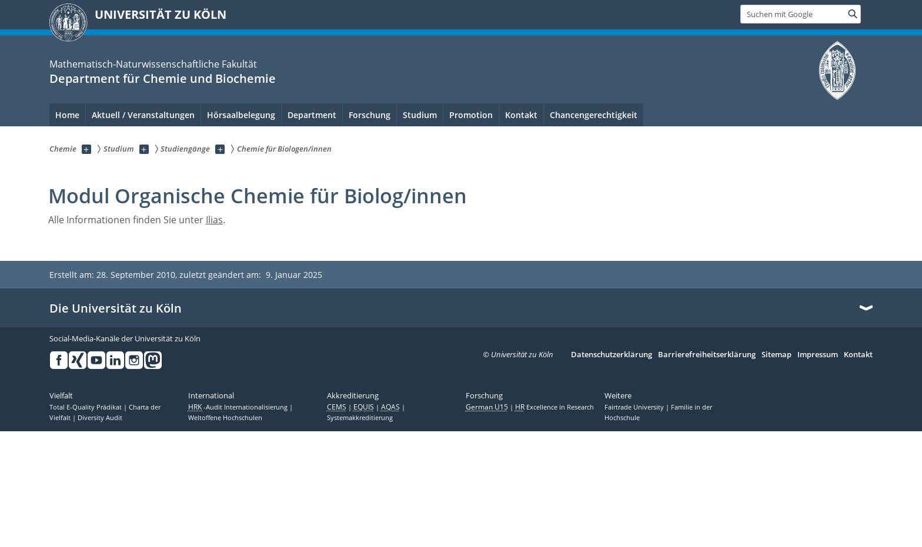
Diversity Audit (100, 418)
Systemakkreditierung (360, 418)
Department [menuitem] (312, 114)
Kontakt (858, 355)
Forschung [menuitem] (369, 114)
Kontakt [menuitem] (521, 114)
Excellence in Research (554, 407)
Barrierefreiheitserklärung (707, 355)
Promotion (471, 114)
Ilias (214, 219)
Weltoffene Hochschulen (225, 418)
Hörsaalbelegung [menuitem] (241, 114)
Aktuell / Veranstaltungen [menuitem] (143, 114)
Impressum (817, 355)
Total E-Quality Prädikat (86, 407)
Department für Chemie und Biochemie (162, 78)
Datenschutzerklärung (611, 355)
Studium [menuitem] (420, 114)
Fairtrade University (635, 407)
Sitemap (776, 355)
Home (67, 114)
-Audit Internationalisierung (238, 407)
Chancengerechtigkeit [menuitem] (593, 114)
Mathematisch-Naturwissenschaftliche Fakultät (153, 64)
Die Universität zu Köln (115, 308)
